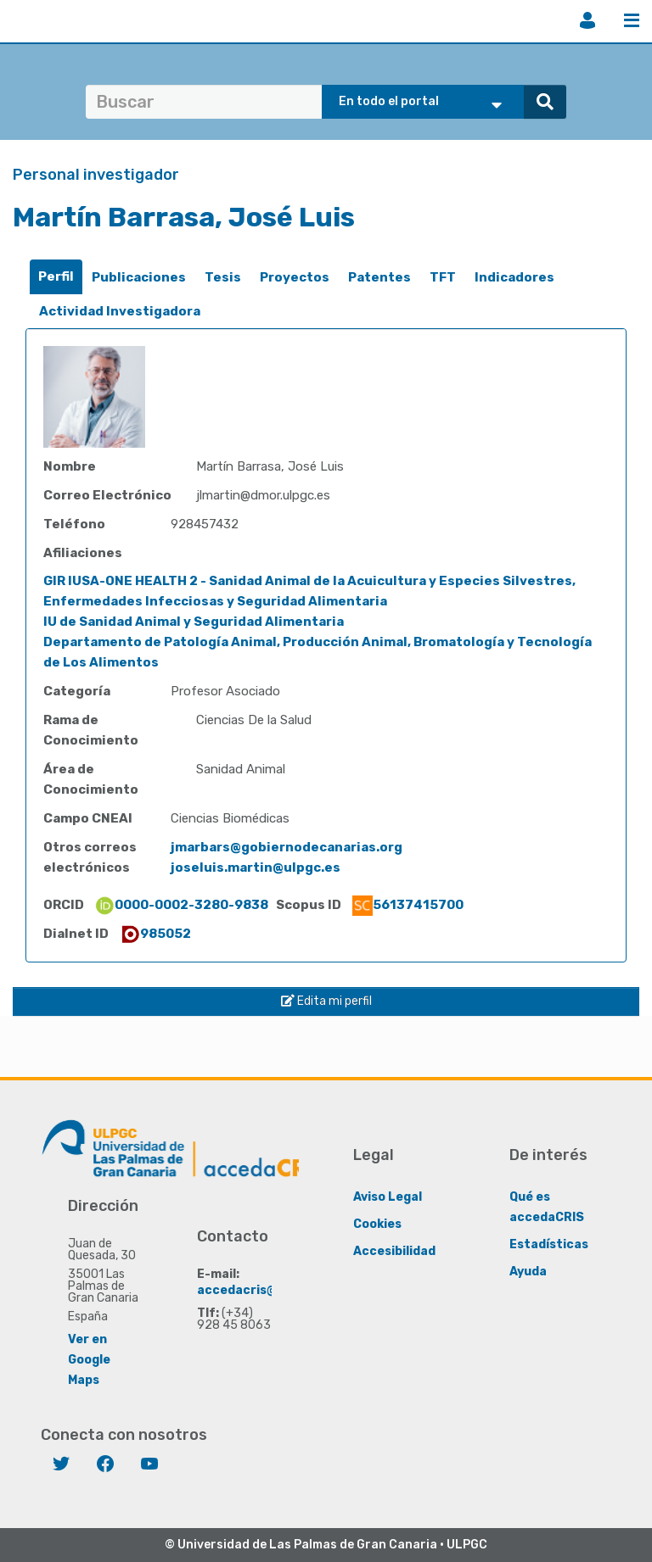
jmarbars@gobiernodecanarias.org (286, 847)
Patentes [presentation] (379, 277)
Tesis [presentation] (223, 277)
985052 (155, 933)
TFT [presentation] (443, 277)
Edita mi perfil (326, 1001)
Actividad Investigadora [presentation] (119, 311)
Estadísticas (548, 1244)
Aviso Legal (387, 1197)
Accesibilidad (394, 1251)
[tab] (56, 276)
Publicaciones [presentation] (139, 277)
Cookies (377, 1224)
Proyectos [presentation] (294, 277)
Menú (631, 20)
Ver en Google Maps (89, 1359)
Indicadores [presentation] (514, 277)
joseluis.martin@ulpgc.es (255, 867)
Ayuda (528, 1271)
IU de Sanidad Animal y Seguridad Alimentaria (193, 621)
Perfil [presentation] (56, 276)
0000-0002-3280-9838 (181, 904)
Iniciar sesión (587, 20)
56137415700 (408, 904)
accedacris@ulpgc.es (263, 1290)
